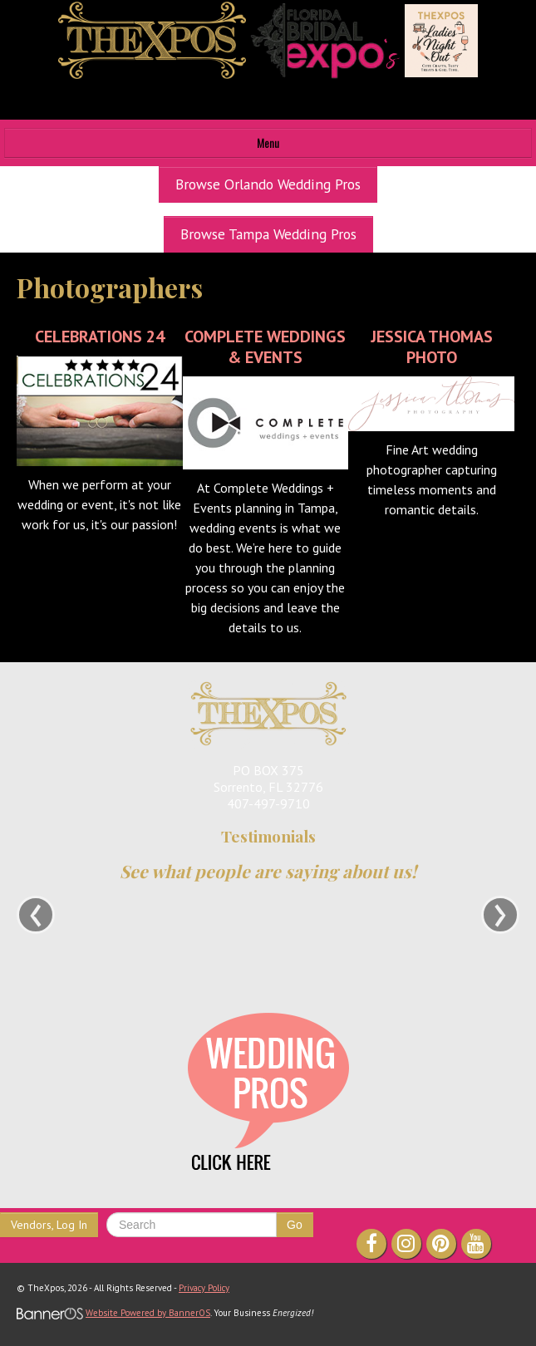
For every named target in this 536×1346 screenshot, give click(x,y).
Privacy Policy (204, 1288)
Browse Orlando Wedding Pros (268, 184)
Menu (268, 142)
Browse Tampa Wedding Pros (268, 233)
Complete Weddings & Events (265, 347)
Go (294, 1224)
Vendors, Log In (49, 1224)
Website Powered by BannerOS (148, 1313)
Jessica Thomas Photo (432, 347)
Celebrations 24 (100, 336)
